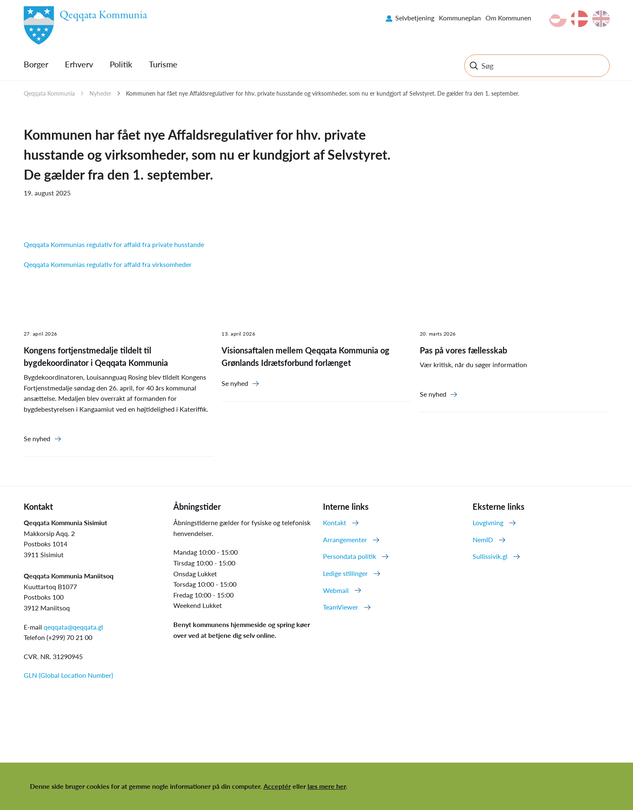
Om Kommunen (508, 18)
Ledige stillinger (345, 573)
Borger (36, 64)
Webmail (336, 590)
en (601, 18)
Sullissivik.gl (490, 556)
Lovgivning (488, 522)
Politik (121, 64)
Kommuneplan (460, 18)
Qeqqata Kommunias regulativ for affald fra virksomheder (108, 264)
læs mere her (327, 786)
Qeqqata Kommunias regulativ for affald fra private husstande (114, 244)
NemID (483, 539)
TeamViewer (340, 607)
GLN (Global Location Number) (68, 675)
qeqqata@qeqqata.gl (73, 627)
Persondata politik (349, 556)
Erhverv (79, 64)
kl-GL (557, 18)
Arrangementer (345, 539)
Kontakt (334, 522)
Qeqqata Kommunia (49, 93)
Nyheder (100, 93)
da (579, 18)
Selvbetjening (414, 18)
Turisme (163, 64)
